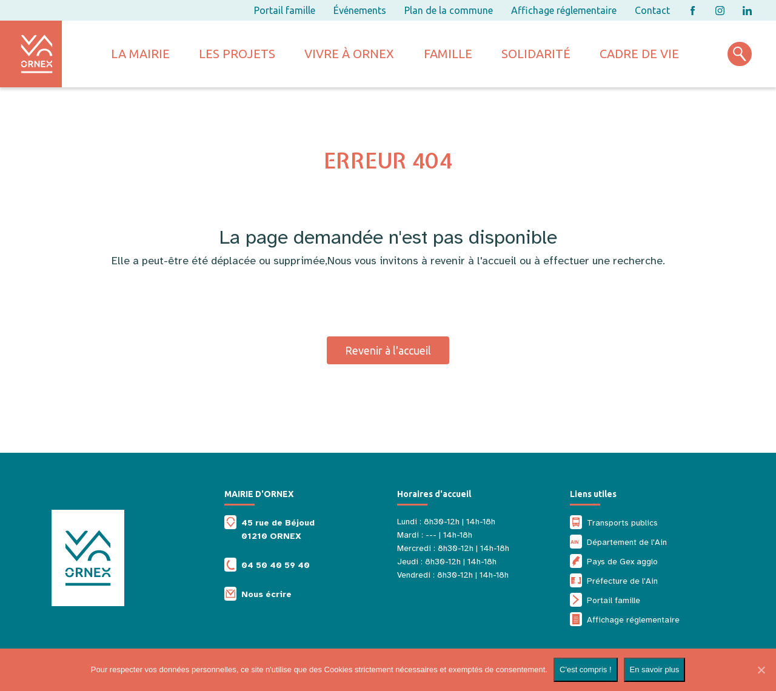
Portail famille (284, 10)
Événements (359, 10)
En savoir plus (655, 669)
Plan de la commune (448, 10)
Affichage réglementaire (564, 10)
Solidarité (535, 54)
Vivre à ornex (349, 54)
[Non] (761, 670)
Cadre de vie (639, 54)
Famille (448, 54)
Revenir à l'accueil (388, 350)
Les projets (237, 54)
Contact (652, 10)
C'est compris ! (586, 669)
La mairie (140, 54)
